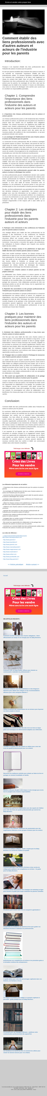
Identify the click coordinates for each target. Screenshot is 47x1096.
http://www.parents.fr (9, 540)
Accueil (5, 575)
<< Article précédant (15, 564)
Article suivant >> (32, 564)
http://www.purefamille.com (11, 556)
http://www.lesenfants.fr (10, 542)
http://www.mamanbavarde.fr (11, 547)
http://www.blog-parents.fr (10, 559)
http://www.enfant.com (9, 554)
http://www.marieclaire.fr (10, 552)
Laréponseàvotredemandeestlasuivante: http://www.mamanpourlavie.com (14, 536)
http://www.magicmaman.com (12, 549)
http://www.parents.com (10, 544)
